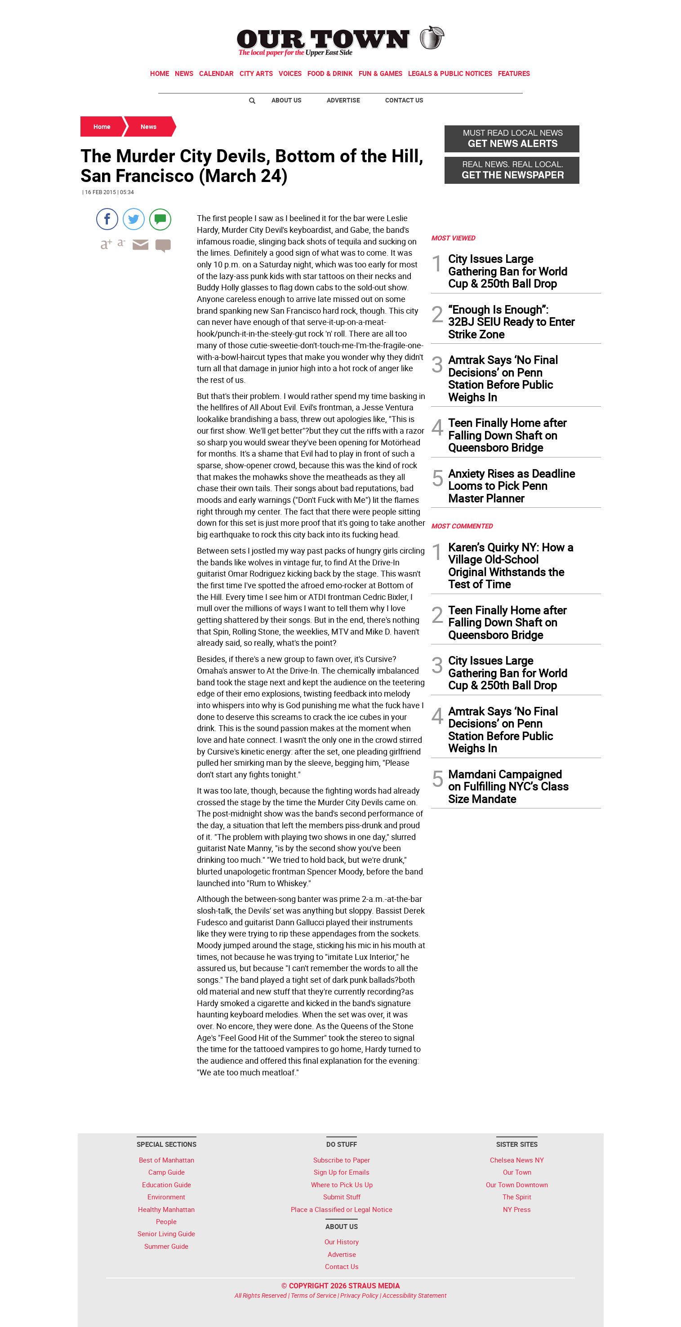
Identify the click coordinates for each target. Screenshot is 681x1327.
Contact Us (404, 100)
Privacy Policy (359, 1295)
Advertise (343, 100)
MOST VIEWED (453, 237)
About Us (287, 100)
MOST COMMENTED (462, 525)
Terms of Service (313, 1295)
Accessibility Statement (415, 1295)
